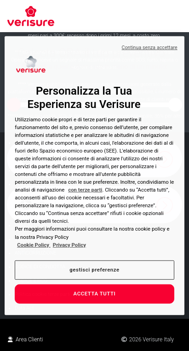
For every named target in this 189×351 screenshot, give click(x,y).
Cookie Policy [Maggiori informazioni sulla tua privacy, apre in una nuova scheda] (34, 244)
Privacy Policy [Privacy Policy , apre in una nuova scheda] (69, 244)
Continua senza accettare (149, 48)
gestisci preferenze (94, 269)
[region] (94, 175)
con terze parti (85, 190)
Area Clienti (25, 339)
